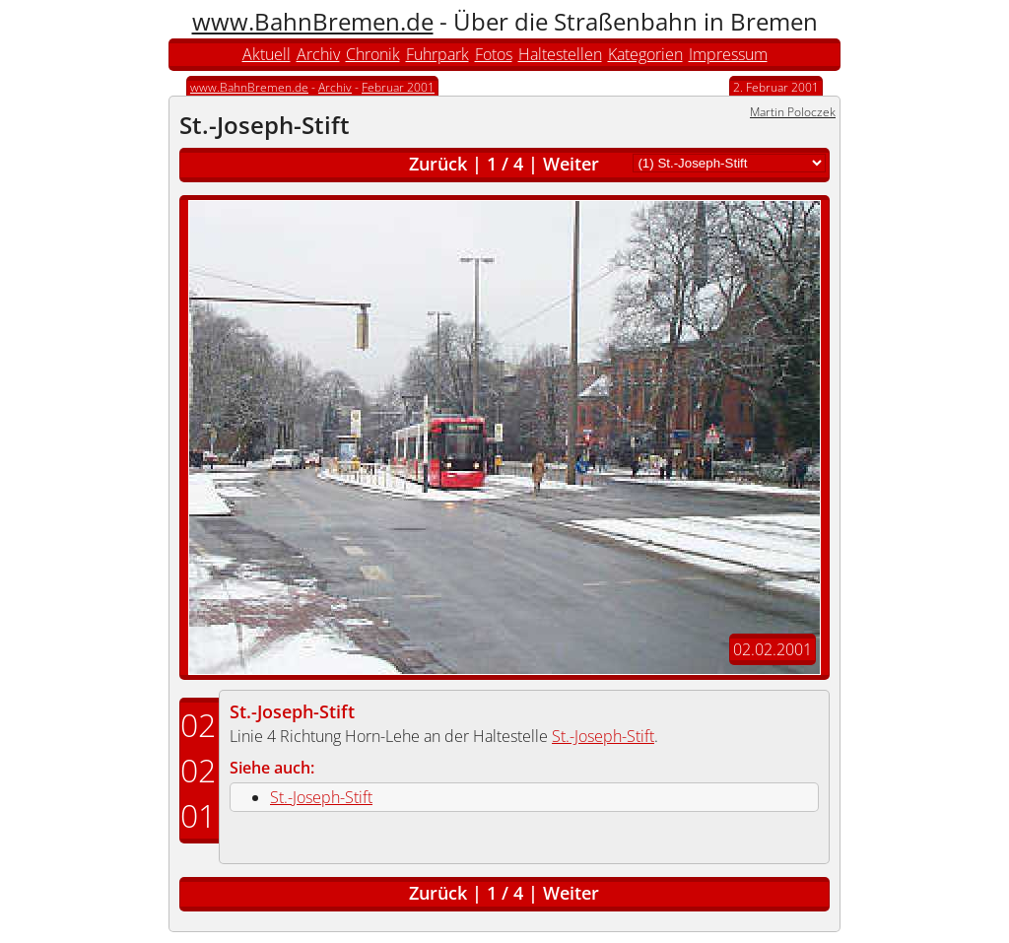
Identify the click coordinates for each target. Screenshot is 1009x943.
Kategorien (645, 54)
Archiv (318, 54)
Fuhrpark (437, 54)
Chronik (373, 54)
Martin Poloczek (793, 111)
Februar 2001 (398, 87)
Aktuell (266, 54)
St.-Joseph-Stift (292, 711)
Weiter (571, 163)
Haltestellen (560, 54)
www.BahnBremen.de (313, 21)
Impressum (728, 54)
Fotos (493, 54)
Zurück (438, 163)
